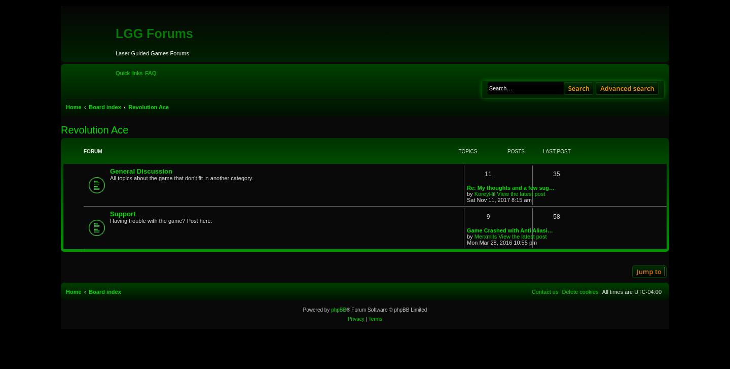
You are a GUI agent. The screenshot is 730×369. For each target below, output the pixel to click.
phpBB (338, 310)
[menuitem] (150, 73)
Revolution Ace (94, 130)
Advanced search (627, 88)
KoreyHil (485, 194)
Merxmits (485, 236)
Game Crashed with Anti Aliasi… (510, 230)
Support (123, 214)
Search (579, 88)
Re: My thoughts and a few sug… (511, 188)
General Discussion (141, 171)
